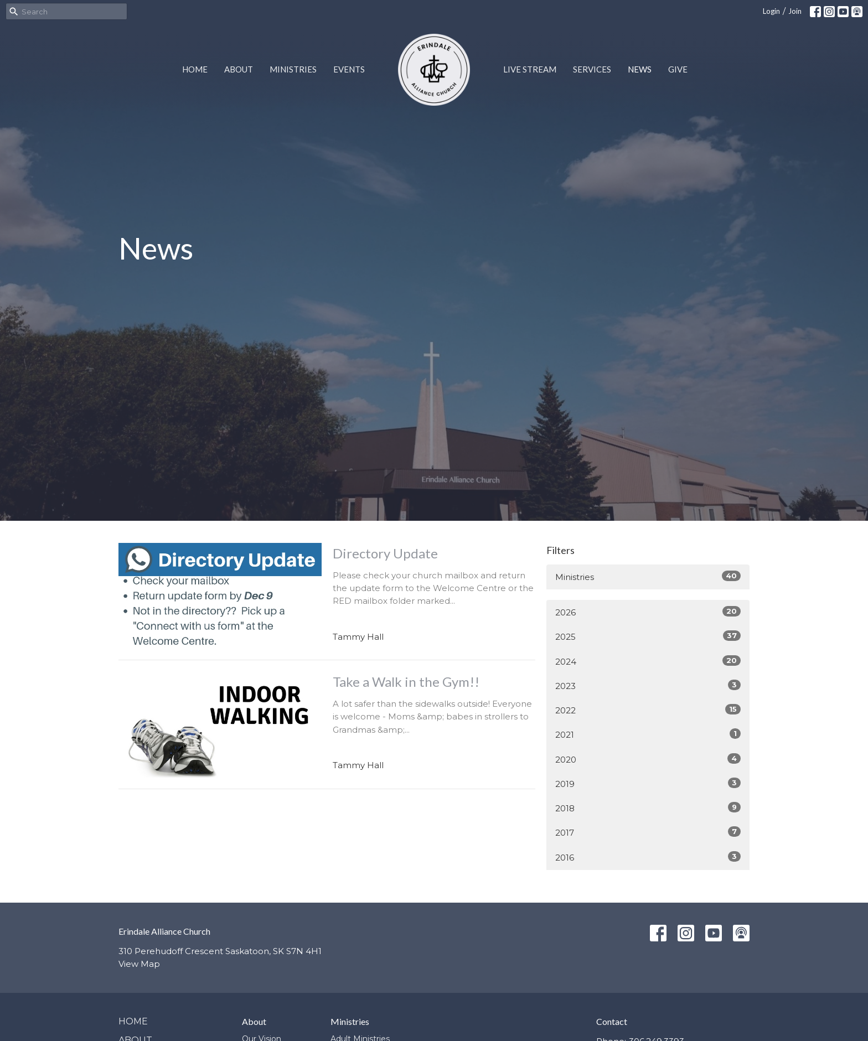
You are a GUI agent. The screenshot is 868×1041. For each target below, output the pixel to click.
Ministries (293, 69)
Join (795, 11)
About (238, 69)
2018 (648, 808)
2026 (648, 612)
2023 (648, 685)
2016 (648, 857)
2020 (648, 759)
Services (592, 69)
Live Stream (529, 69)
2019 (648, 783)
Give (678, 69)
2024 (648, 661)
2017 (648, 832)
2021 (648, 734)
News (640, 69)
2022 (648, 710)
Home (195, 69)
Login (771, 11)
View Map (139, 964)
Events (349, 69)
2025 (648, 636)
